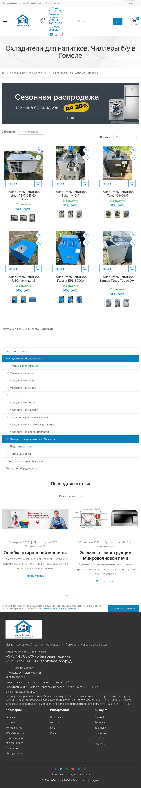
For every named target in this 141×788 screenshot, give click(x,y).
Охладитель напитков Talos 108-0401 (118, 193)
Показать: (105, 137)
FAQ (52, 727)
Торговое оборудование (21, 468)
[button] (135, 21)
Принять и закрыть (123, 607)
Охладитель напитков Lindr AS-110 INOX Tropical (24, 195)
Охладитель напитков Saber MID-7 (71, 193)
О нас (53, 732)
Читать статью (35, 576)
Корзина (100, 742)
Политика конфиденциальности (59, 608)
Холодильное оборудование (28, 72)
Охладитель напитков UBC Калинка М (24, 278)
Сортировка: (9, 131)
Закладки (100, 727)
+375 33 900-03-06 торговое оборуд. (55, 25)
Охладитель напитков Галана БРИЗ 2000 (71, 278)
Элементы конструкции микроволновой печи (105, 556)
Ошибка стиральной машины (35, 553)
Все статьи (70, 497)
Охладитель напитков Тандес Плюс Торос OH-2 (117, 280)
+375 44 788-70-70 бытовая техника (55, 13)
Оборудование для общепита (25, 461)
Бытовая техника (16, 351)
